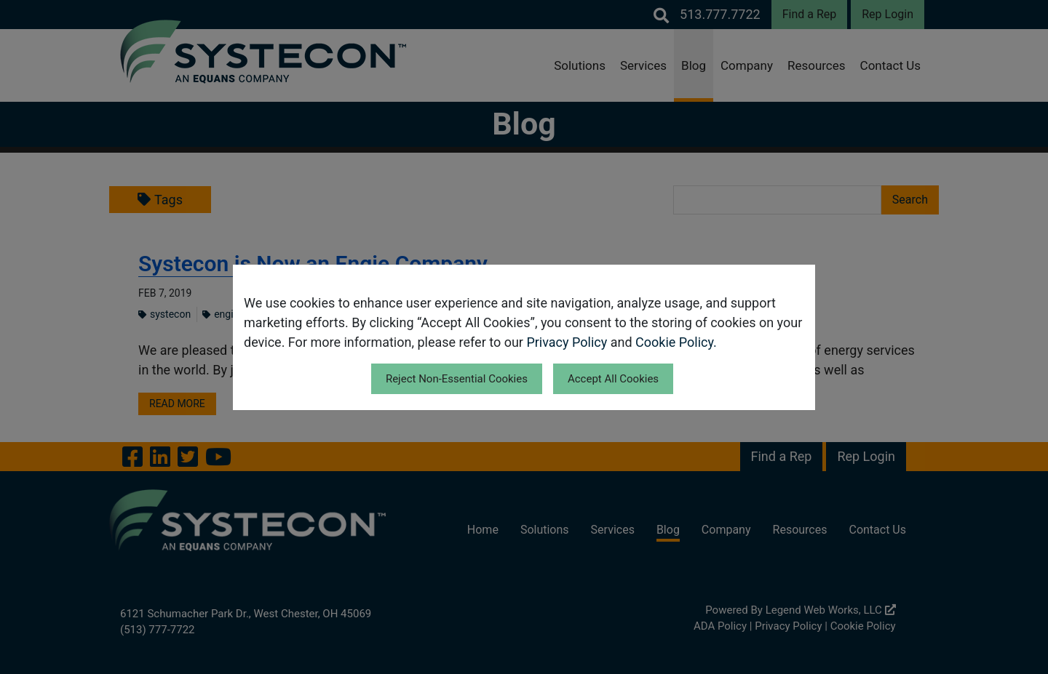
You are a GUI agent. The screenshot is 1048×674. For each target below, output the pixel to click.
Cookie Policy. (676, 342)
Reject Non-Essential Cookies (457, 378)
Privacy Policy (566, 342)
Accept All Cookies (613, 378)
